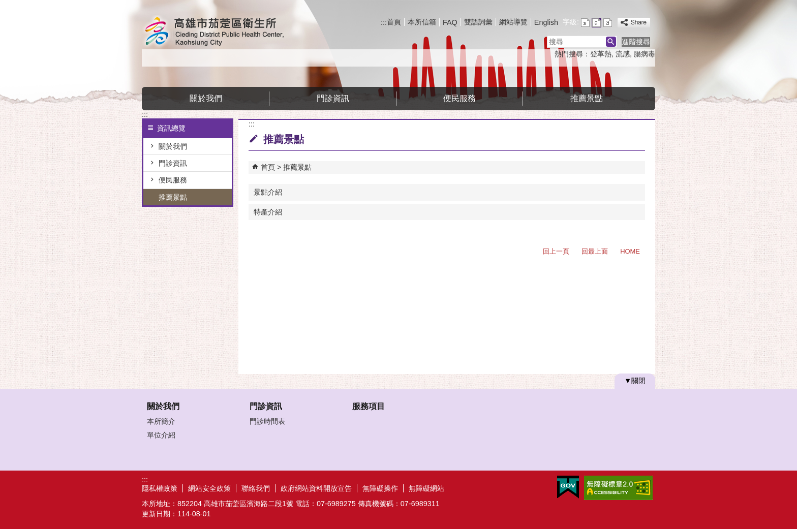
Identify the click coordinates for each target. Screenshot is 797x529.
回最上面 (594, 251)
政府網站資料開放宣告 (316, 488)
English (546, 22)
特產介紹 (268, 212)
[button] (611, 42)
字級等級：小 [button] (585, 22)
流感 (623, 54)
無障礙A (618, 488)
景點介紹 (268, 192)
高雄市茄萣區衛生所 (228, 32)
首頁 (394, 22)
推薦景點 (586, 98)
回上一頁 (556, 251)
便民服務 (459, 98)
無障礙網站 (426, 488)
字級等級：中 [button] (596, 22)
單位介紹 (161, 435)
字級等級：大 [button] (607, 22)
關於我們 (206, 98)
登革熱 (600, 54)
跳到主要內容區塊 (5, 5)
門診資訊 (333, 98)
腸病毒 (644, 54)
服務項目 (368, 406)
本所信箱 (422, 22)
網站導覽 (513, 22)
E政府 (568, 487)
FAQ (450, 22)
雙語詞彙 (478, 22)
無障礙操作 (380, 488)
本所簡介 (161, 421)
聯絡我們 (255, 488)
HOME (630, 251)
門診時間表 (267, 421)
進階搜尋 (636, 42)
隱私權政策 (159, 488)
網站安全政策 (209, 488)
